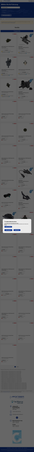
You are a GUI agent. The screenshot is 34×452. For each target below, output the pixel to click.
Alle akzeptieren (8, 230)
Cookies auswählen (8, 226)
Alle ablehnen (17, 230)
